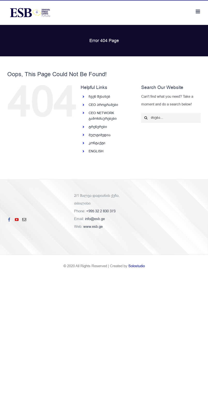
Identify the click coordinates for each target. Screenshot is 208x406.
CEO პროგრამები (103, 105)
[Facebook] (9, 219)
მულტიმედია (100, 135)
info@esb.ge (95, 218)
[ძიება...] (171, 118)
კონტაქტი (97, 143)
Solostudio (136, 266)
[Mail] (24, 219)
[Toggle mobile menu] (198, 11)
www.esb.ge (93, 226)
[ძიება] (146, 118)
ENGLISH (96, 151)
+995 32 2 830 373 (101, 211)
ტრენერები (98, 127)
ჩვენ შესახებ (99, 96)
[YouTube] (17, 219)
